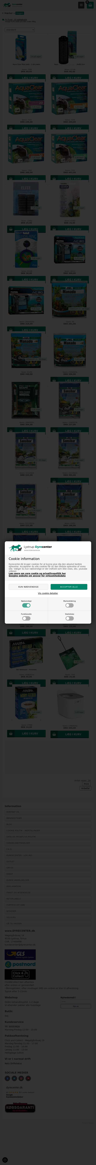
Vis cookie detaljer (48, 593)
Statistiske (69, 617)
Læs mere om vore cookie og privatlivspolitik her (37, 573)
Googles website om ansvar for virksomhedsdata (37, 576)
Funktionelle (26, 617)
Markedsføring (69, 604)
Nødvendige (26, 604)
